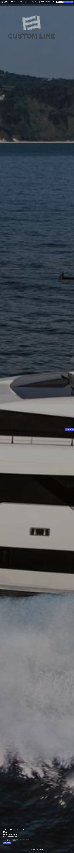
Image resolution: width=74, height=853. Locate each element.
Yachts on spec (34, 2)
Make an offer (6, 842)
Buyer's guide (25, 2)
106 (16, 5)
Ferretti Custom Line (6, 5)
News (53, 1)
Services (48, 1)
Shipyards (13, 1)
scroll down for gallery (37, 850)
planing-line (13, 5)
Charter (20, 1)
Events (42, 1)
